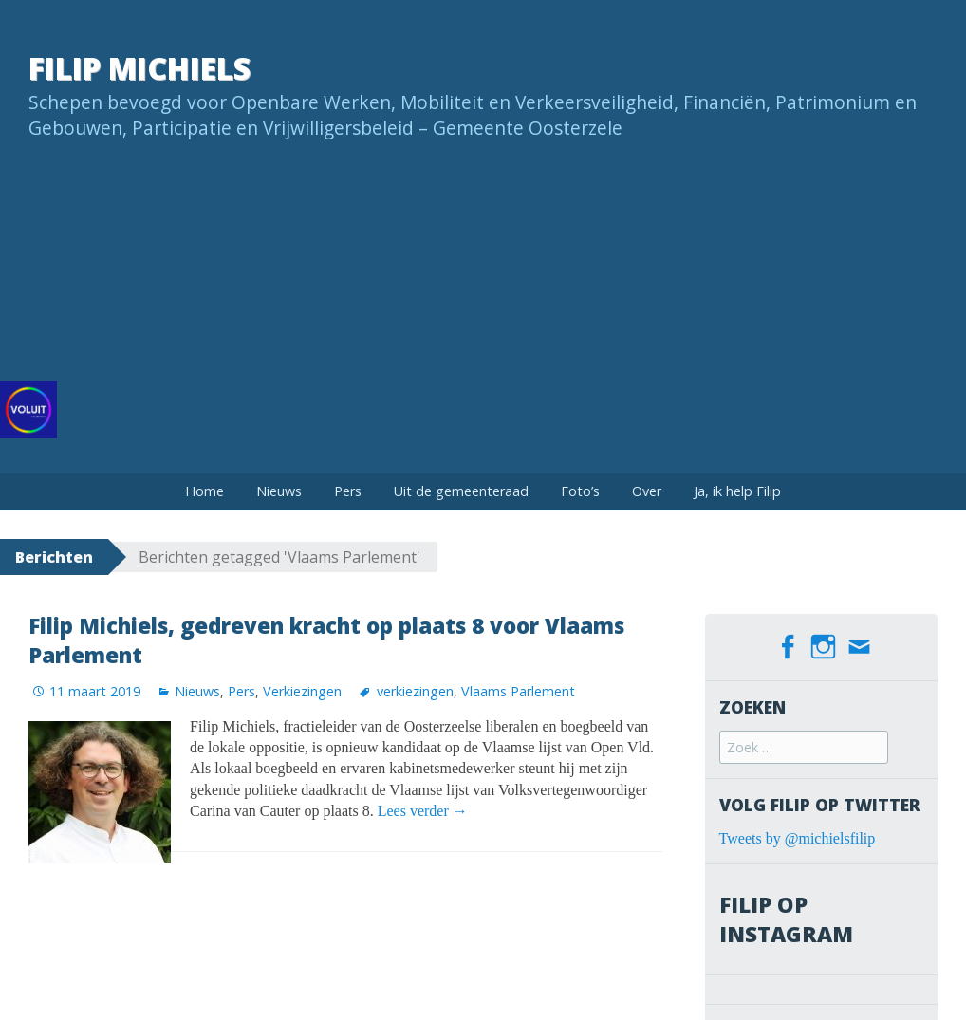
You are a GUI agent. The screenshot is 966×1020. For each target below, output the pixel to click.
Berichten (54, 557)
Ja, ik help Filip (737, 491)
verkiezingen (415, 691)
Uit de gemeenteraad (461, 491)
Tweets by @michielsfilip (797, 838)
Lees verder (423, 811)
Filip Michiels (139, 67)
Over (646, 491)
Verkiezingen (302, 691)
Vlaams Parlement (518, 691)
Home (204, 491)
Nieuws (279, 491)
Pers (348, 491)
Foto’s (580, 491)
